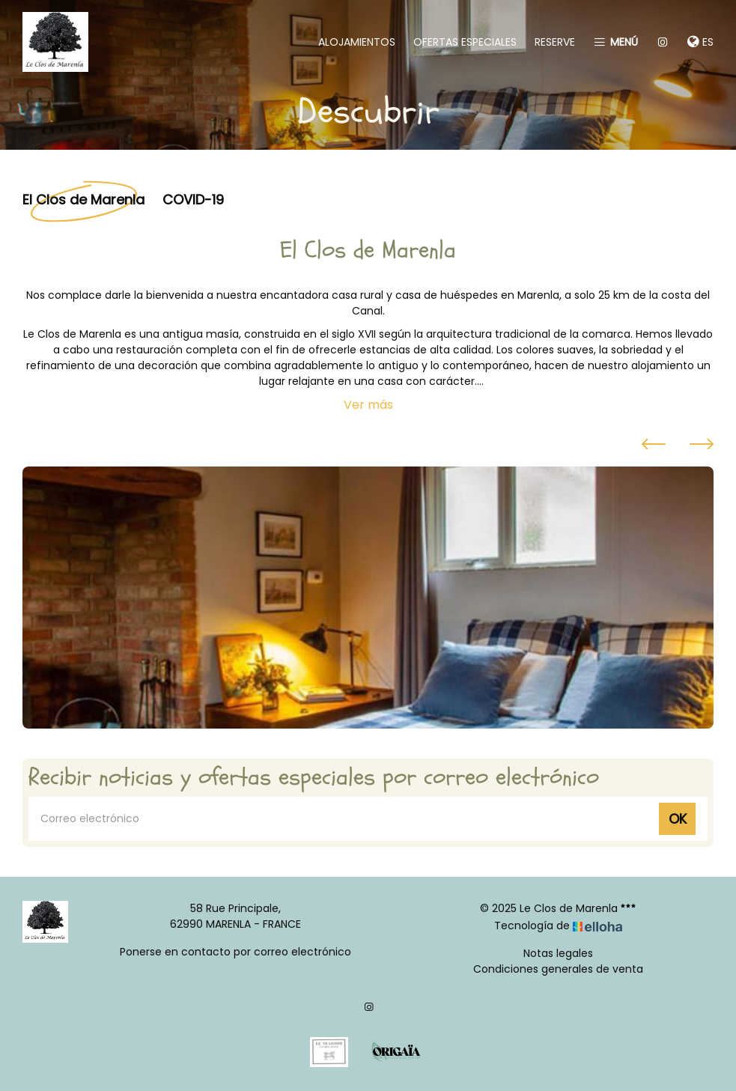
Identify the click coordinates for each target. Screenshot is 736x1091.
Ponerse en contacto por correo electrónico (235, 951)
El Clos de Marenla (83, 198)
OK (678, 818)
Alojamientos (356, 41)
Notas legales (558, 953)
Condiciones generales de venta (558, 968)
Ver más (368, 404)
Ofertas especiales (465, 41)
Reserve (555, 41)
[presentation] (654, 446)
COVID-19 (193, 198)
